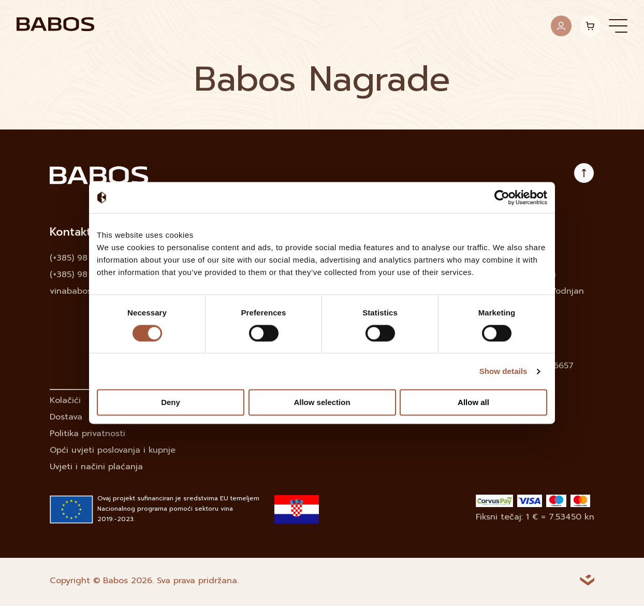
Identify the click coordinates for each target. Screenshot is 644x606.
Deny (170, 402)
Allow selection (322, 402)
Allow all (473, 402)
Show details (503, 371)
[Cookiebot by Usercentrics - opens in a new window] (502, 197)
